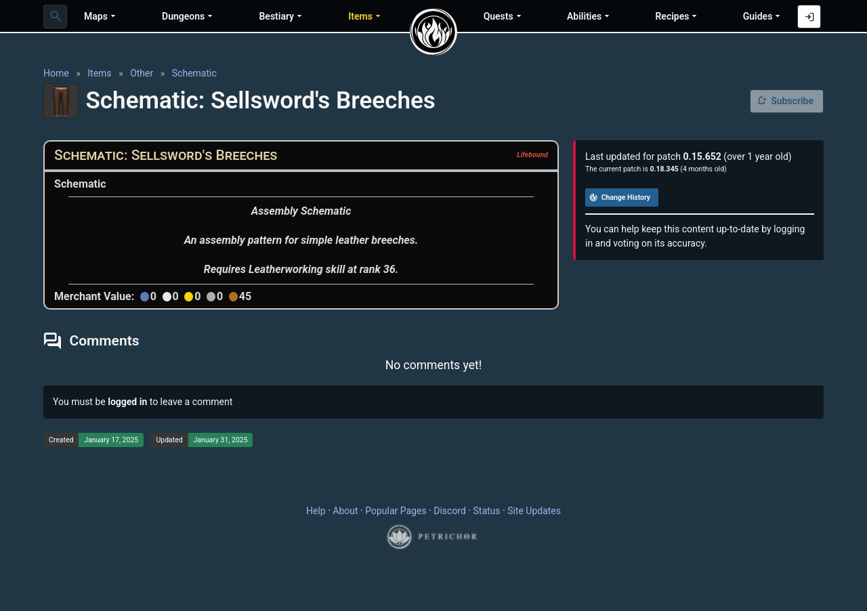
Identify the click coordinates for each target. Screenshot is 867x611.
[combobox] (55, 16)
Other (141, 73)
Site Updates (534, 510)
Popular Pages (395, 510)
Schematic (194, 73)
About (345, 510)
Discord (450, 510)
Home (56, 73)
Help (316, 510)
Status (486, 510)
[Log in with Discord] (809, 16)
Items (99, 73)
